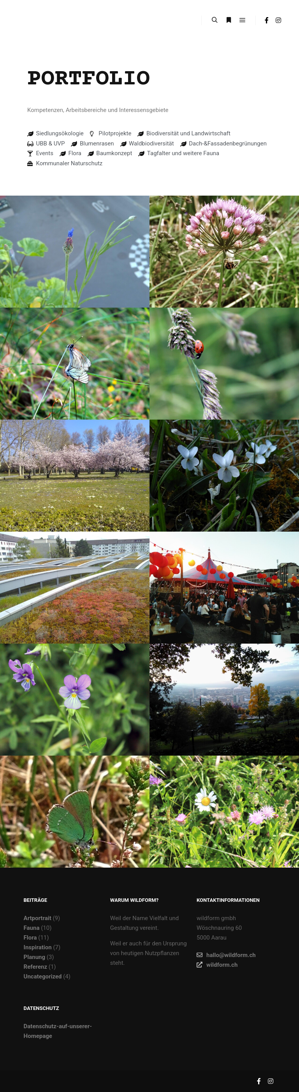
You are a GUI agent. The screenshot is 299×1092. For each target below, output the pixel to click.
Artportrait (37, 918)
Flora (30, 937)
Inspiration (38, 947)
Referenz (35, 966)
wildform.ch (217, 965)
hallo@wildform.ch (226, 955)
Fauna (32, 927)
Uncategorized (43, 976)
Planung (34, 957)
